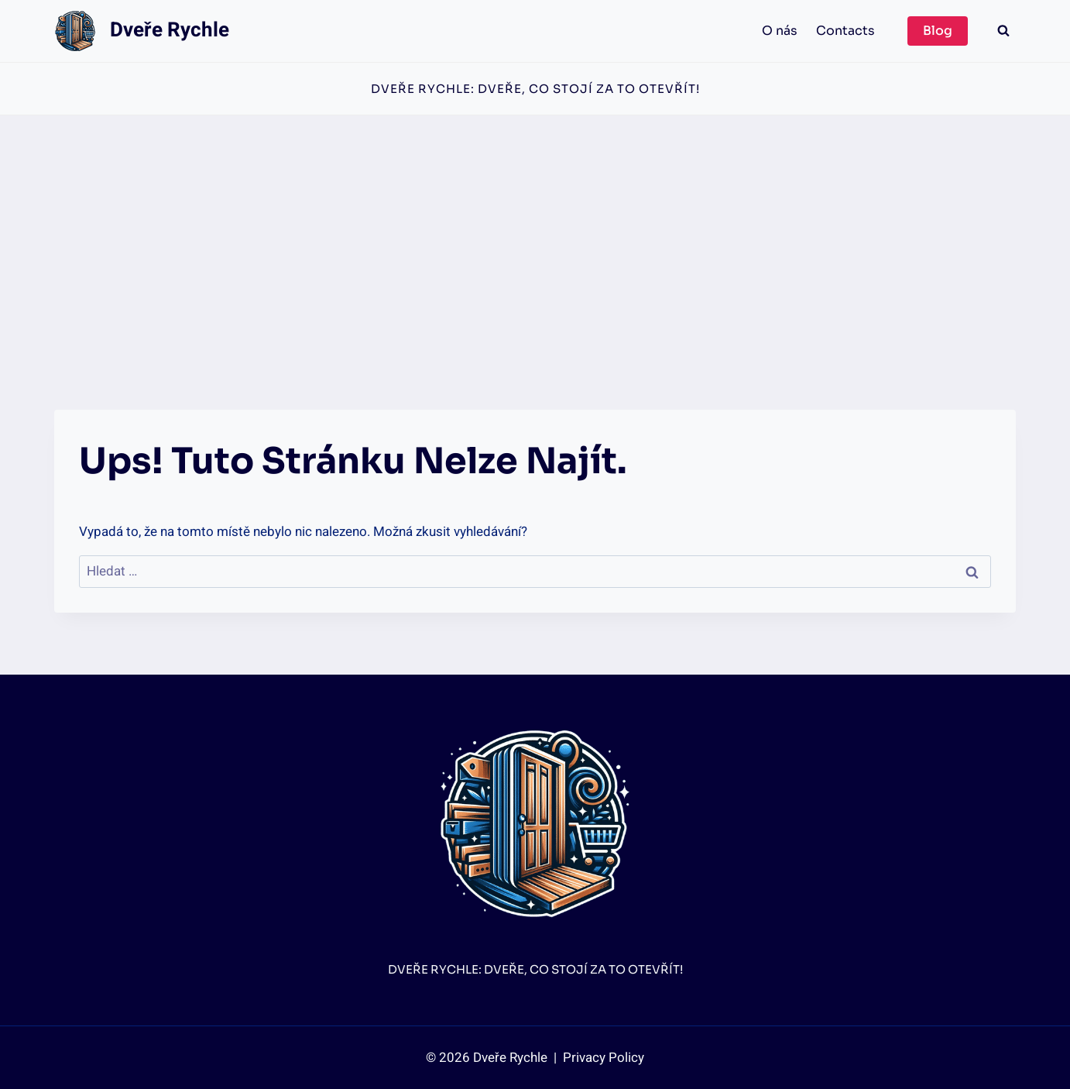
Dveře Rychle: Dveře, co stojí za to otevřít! (535, 88)
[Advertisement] (535, 231)
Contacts (845, 30)
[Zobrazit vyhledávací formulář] (1003, 31)
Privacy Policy (602, 1057)
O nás (779, 30)
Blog (937, 30)
